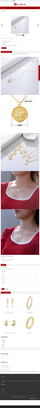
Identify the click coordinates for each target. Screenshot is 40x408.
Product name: (4, 267)
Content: (3, 282)
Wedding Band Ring (29, 312)
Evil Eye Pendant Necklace (10, 259)
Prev (2, 25)
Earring (3, 342)
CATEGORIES (3, 7)
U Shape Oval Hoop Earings (9, 312)
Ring (2, 344)
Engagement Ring (29, 332)
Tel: (2, 275)
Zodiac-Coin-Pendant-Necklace (8, 256)
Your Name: (4, 271)
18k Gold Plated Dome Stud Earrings (10, 332)
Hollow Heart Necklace (7, 260)
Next (38, 25)
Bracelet (3, 346)
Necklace (3, 340)
